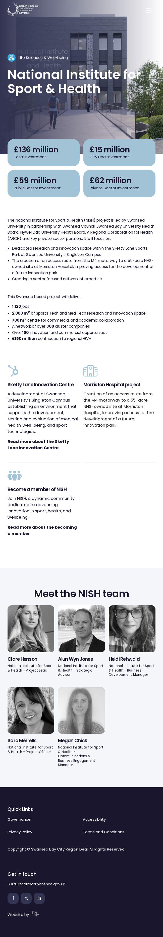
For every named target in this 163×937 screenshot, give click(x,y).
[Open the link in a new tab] (13, 898)
